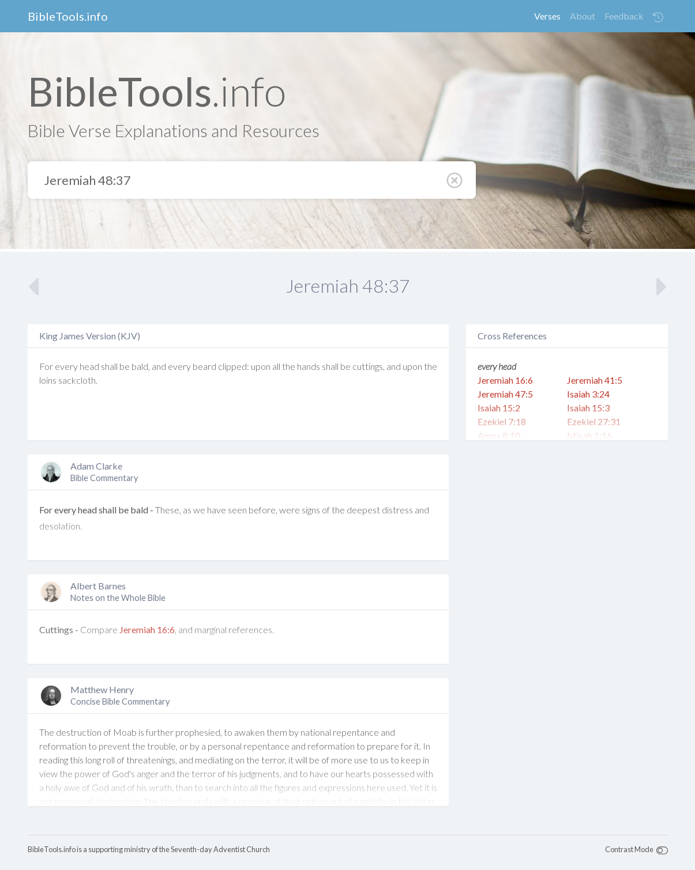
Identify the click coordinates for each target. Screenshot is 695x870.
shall (109, 366)
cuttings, (368, 366)
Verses (547, 15)
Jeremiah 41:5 (594, 380)
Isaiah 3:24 (588, 393)
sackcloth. (77, 380)
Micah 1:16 (589, 435)
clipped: (233, 366)
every (66, 366)
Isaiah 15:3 (588, 407)
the (288, 366)
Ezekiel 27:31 (594, 421)
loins (48, 380)
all (276, 366)
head (89, 366)
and (159, 366)
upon (261, 366)
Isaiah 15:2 (499, 407)
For (46, 366)
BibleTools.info (68, 16)
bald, (141, 366)
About (582, 15)
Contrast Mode (629, 849)
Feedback (624, 15)
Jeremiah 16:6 (147, 629)
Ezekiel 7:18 (502, 421)
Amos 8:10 (499, 435)
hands (308, 366)
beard (204, 366)
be (124, 366)
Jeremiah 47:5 (505, 393)
